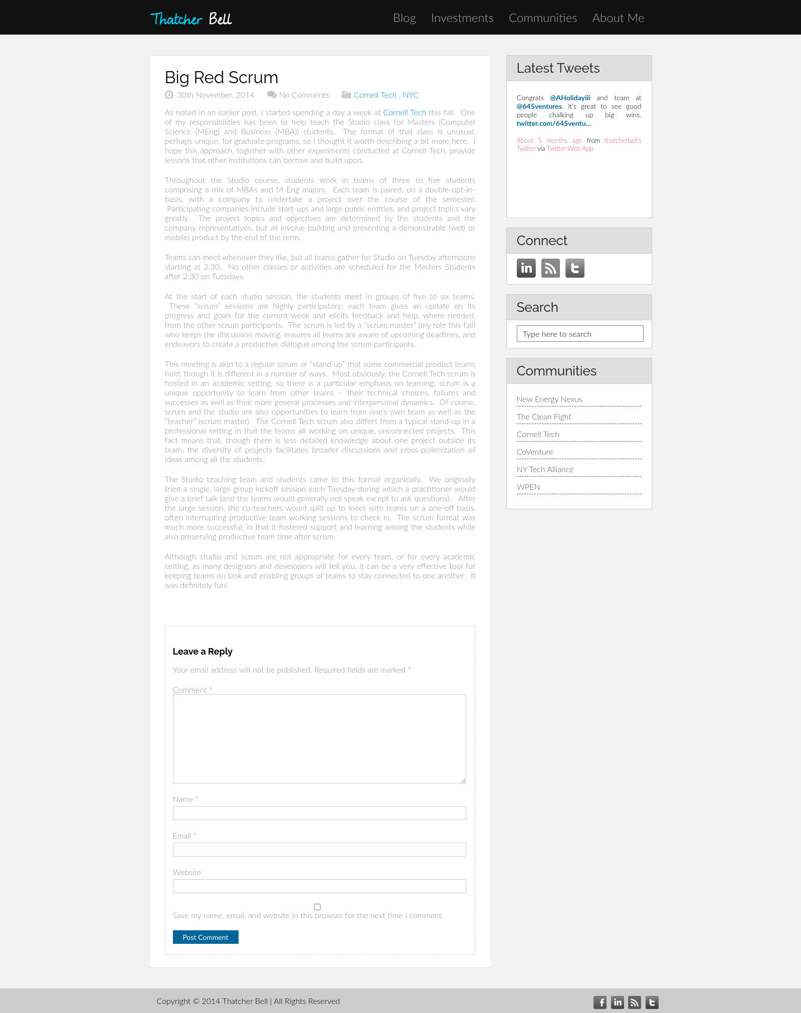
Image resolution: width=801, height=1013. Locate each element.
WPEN (528, 486)
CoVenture (535, 451)
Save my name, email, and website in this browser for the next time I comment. (308, 915)
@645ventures (539, 106)
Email (185, 835)
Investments (462, 17)
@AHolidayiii (570, 97)
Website (187, 872)
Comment (193, 689)
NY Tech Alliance (545, 469)
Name (186, 798)
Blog (404, 17)
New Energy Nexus (549, 398)
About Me (618, 17)
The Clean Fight (544, 416)
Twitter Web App (570, 148)
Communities (543, 17)
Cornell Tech (375, 94)
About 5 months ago (549, 140)
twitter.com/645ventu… (554, 123)
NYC (411, 94)
